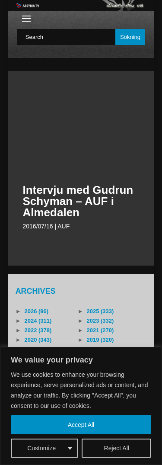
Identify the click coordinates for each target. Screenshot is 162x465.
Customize (41, 448)
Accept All (81, 424)
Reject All (116, 448)
